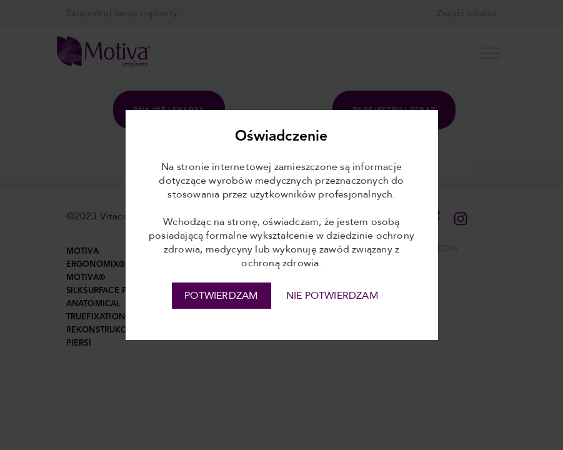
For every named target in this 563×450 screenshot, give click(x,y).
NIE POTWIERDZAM (332, 295)
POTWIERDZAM (221, 295)
